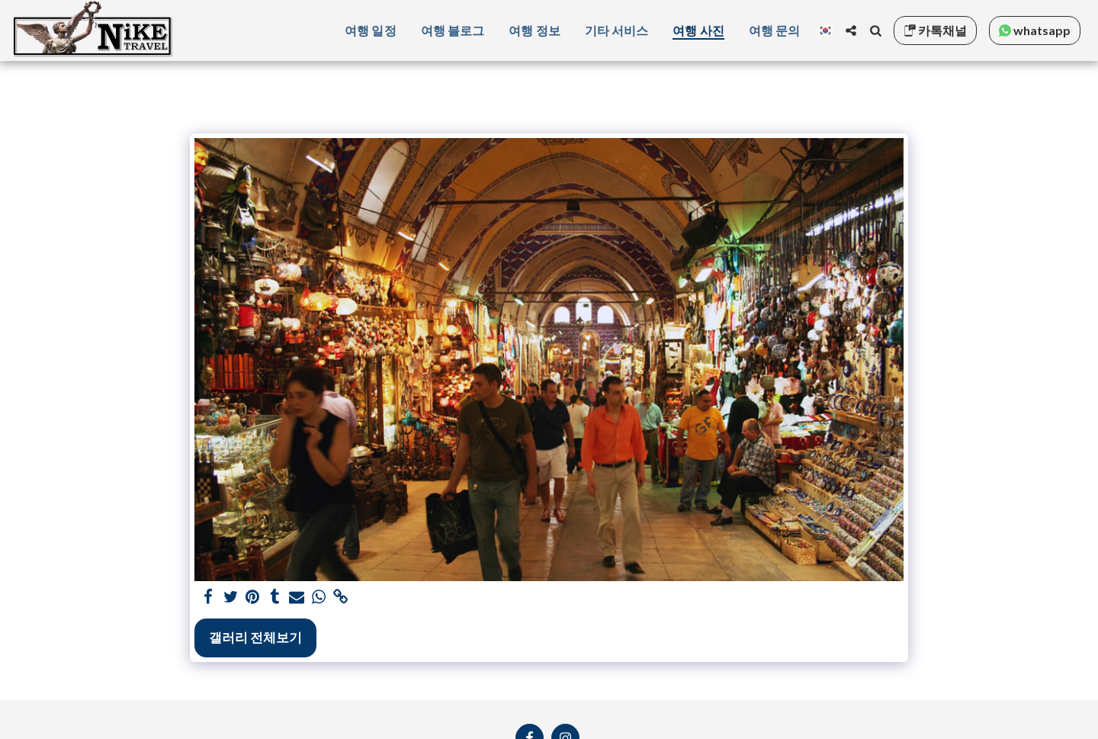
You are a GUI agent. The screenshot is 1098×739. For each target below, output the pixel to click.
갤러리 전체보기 (255, 637)
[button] (851, 30)
